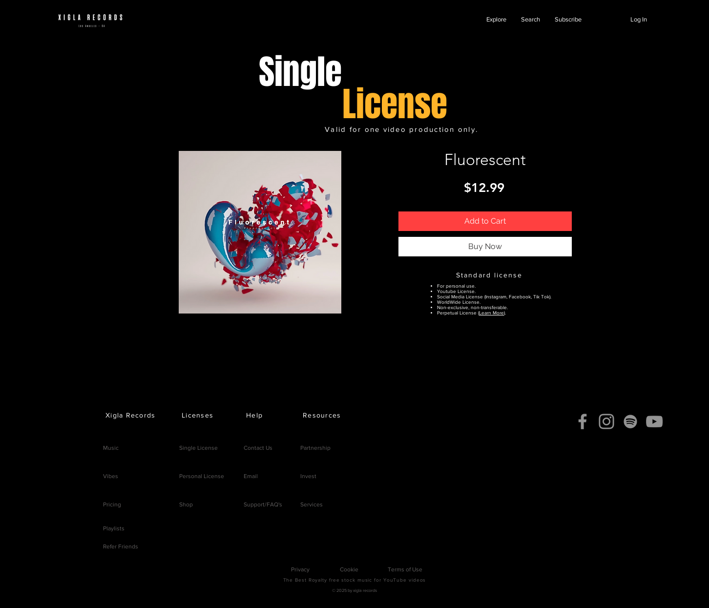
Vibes (110, 476)
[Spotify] (630, 421)
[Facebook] (582, 421)
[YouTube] (654, 421)
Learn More (491, 312)
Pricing (112, 504)
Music (111, 447)
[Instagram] (606, 421)
